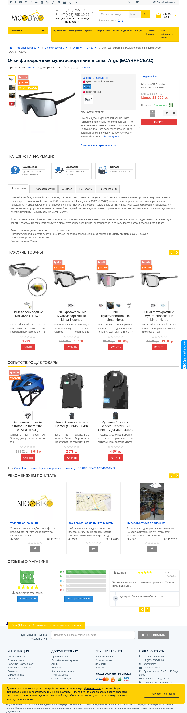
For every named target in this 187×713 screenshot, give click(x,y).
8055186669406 (106, 465)
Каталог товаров (28, 47)
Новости (56, 665)
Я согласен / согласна (162, 693)
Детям (88, 30)
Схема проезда (16, 657)
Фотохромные (30, 465)
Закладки (100, 661)
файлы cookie (92, 688)
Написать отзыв (28, 596)
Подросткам (103, 30)
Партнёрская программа (64, 657)
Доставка (13, 676)
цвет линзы (92, 91)
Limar (92, 47)
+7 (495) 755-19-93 (75, 15)
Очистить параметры (95, 77)
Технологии (85, 186)
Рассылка (100, 665)
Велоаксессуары (56, 47)
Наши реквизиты (17, 654)
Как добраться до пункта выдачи (91, 520)
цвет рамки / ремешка (98, 81)
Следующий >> (149, 76)
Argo (74, 465)
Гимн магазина (59, 672)
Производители (122, 30)
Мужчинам (59, 30)
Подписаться (153, 632)
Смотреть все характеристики (98, 143)
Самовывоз (14, 668)
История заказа (103, 657)
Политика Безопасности (21, 661)
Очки (77, 47)
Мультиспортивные (50, 465)
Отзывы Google (150, 32)
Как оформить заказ (62, 668)
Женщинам (75, 30)
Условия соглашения (24, 520)
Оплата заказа (16, 672)
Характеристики (43, 186)
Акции (138, 30)
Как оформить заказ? (167, 34)
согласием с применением (22, 695)
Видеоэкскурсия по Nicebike (146, 520)
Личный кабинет (104, 654)
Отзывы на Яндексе (62, 676)
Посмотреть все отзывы (79, 596)
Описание (18, 186)
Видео (66, 186)
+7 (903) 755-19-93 (75, 10)
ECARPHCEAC (87, 465)
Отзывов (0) (108, 186)
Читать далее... (112, 133)
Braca (120, 20)
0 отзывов (84, 67)
